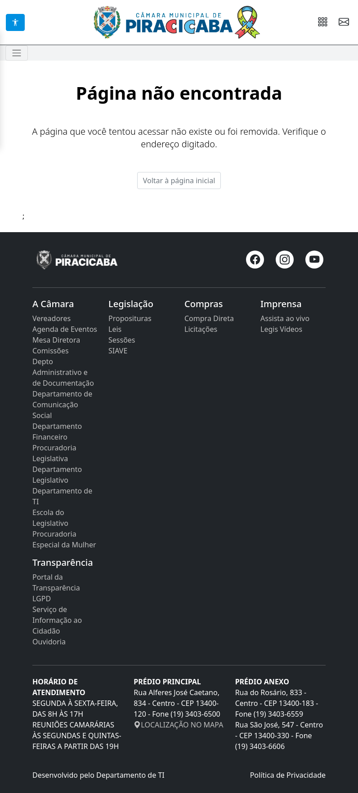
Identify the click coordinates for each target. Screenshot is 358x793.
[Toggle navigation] (16, 53)
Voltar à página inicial (179, 180)
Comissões (50, 351)
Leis (114, 329)
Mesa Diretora (56, 340)
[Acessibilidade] (15, 22)
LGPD (41, 599)
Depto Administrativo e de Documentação (63, 372)
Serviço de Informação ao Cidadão (57, 620)
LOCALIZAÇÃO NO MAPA (178, 725)
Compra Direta (209, 318)
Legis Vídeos (281, 329)
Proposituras (130, 318)
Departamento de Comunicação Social (62, 404)
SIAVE (117, 351)
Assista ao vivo (284, 318)
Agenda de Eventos (64, 329)
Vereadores (51, 318)
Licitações (200, 329)
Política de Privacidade (288, 775)
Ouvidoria (49, 642)
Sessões (121, 340)
